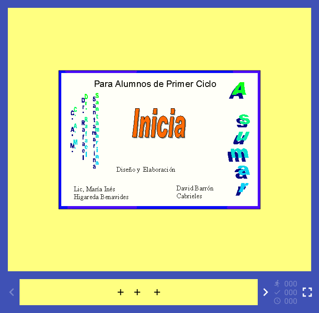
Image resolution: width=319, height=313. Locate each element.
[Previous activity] (12, 292)
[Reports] (286, 292)
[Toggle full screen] (307, 292)
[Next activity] (265, 292)
